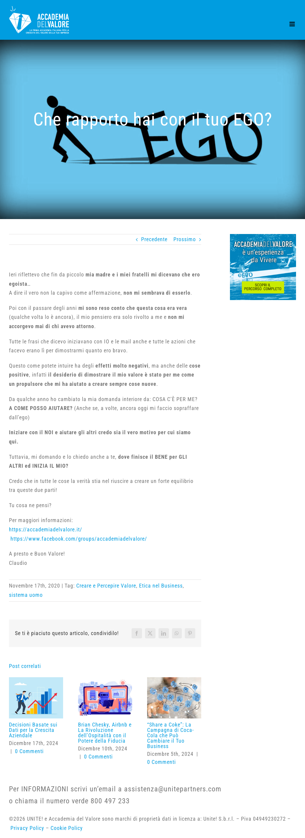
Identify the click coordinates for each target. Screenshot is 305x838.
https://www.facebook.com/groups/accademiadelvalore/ (79, 539)
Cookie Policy (67, 828)
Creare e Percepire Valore (106, 585)
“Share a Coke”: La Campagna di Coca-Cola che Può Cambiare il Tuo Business (170, 735)
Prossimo (184, 239)
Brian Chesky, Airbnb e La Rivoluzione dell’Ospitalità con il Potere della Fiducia (105, 732)
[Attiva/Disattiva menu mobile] (292, 24)
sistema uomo (26, 595)
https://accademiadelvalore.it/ (45, 529)
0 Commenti (29, 751)
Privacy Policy (28, 828)
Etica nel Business (161, 585)
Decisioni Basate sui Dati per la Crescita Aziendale (33, 729)
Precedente (154, 239)
